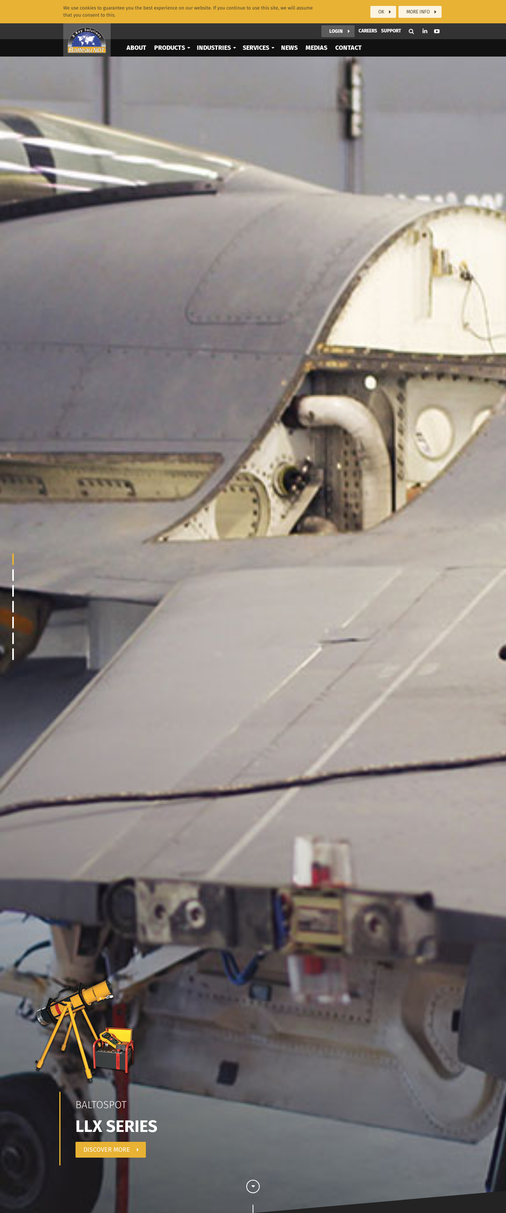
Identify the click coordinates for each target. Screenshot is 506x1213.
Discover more (106, 1149)
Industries (214, 47)
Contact (348, 47)
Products (169, 47)
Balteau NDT (87, 39)
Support (391, 30)
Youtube (437, 30)
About (136, 47)
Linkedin (425, 30)
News (289, 47)
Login (336, 30)
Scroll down (253, 1194)
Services (256, 47)
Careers (368, 30)
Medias (316, 47)
